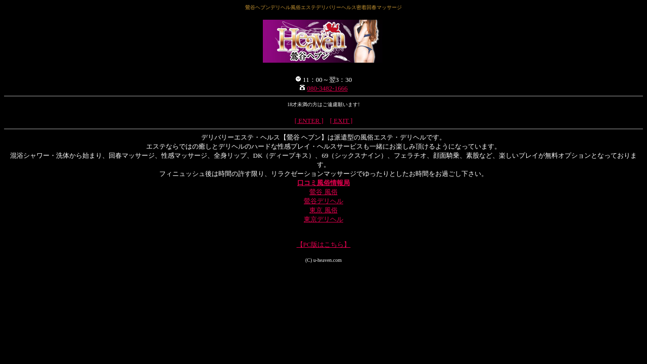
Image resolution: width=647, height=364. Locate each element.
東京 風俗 (323, 210)
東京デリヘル (323, 219)
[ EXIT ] (341, 120)
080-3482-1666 (327, 88)
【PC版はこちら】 (324, 244)
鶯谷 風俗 (323, 192)
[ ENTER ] (309, 120)
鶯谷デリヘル (323, 201)
